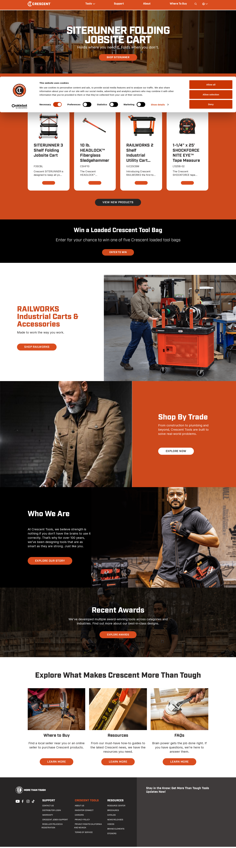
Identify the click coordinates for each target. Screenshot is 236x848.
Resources (114, 801)
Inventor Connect (83, 812)
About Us (78, 807)
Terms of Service (82, 833)
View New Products (118, 203)
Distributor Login (50, 812)
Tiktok (33, 802)
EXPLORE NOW (176, 452)
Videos (110, 825)
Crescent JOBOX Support (53, 821)
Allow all (211, 8)
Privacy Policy (81, 821)
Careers (78, 816)
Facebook (22, 802)
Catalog (110, 816)
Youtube (17, 802)
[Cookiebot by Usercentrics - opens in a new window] (19, 30)
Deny (211, 27)
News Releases (114, 821)
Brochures (112, 812)
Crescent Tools (85, 801)
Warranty (46, 816)
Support (47, 801)
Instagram (27, 802)
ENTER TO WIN (118, 253)
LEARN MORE (56, 763)
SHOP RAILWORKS (38, 348)
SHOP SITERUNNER (118, 57)
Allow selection (211, 18)
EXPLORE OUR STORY (50, 561)
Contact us (47, 807)
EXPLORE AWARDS (118, 636)
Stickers (111, 835)
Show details (158, 28)
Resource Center (115, 807)
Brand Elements (114, 830)
